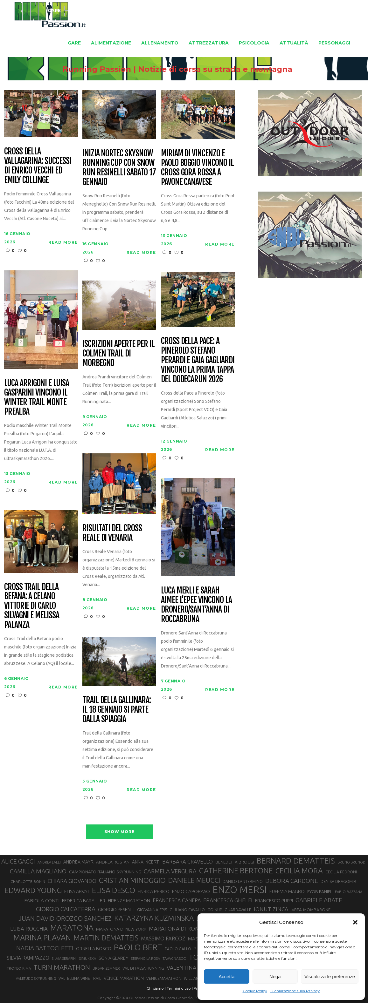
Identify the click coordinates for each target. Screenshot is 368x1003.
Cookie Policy (255, 990)
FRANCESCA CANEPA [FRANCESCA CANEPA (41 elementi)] (177, 900)
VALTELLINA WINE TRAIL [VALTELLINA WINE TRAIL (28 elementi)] (80, 978)
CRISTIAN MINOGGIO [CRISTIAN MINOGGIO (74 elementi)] (132, 880)
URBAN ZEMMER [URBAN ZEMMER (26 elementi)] (106, 968)
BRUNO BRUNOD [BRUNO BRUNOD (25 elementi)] (351, 862)
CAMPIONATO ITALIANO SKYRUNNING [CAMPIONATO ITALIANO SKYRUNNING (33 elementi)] (105, 871)
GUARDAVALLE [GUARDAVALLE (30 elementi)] (238, 909)
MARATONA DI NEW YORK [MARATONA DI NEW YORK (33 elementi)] (121, 929)
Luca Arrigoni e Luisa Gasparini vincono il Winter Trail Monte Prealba (36, 397)
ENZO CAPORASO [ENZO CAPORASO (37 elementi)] (191, 891)
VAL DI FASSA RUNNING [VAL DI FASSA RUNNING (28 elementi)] (143, 968)
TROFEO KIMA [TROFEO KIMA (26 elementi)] (19, 968)
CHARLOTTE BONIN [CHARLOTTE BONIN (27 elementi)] (27, 881)
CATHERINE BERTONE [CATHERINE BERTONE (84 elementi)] (236, 870)
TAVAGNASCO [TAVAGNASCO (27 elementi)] (174, 958)
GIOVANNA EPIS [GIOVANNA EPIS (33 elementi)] (152, 909)
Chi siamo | (156, 988)
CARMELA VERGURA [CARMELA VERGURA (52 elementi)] (170, 871)
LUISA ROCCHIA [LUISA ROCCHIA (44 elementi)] (29, 928)
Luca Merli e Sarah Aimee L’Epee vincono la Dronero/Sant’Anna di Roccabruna (196, 605)
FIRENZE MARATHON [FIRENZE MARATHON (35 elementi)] (129, 900)
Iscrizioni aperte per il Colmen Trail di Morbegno (118, 353)
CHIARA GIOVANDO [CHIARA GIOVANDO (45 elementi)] (72, 881)
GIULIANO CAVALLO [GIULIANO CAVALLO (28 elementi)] (187, 910)
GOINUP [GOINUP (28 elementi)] (214, 910)
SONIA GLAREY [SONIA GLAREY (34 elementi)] (113, 958)
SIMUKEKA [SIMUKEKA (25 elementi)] (87, 958)
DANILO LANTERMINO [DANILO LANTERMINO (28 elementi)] (243, 881)
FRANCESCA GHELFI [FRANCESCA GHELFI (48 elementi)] (228, 900)
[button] (355, 922)
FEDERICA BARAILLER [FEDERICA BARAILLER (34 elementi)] (83, 900)
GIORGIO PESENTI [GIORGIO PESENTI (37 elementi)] (116, 909)
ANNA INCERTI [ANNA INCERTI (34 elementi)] (146, 861)
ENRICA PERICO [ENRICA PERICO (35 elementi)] (154, 891)
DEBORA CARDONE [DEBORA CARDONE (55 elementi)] (291, 880)
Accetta (226, 976)
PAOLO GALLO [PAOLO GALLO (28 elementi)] (178, 949)
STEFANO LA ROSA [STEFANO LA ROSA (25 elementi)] (145, 958)
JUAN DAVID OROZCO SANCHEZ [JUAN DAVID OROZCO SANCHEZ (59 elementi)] (65, 918)
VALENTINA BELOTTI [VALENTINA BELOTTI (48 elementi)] (193, 968)
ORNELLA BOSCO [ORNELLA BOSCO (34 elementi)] (93, 948)
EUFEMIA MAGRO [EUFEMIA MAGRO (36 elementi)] (287, 891)
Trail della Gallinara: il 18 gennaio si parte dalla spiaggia (116, 709)
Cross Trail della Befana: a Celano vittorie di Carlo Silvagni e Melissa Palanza (31, 606)
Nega (275, 976)
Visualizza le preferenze (329, 976)
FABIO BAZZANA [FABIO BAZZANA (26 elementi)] (348, 892)
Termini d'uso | (180, 988)
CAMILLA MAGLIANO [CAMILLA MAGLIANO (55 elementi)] (38, 871)
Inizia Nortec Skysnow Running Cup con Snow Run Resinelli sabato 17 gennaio (119, 168)
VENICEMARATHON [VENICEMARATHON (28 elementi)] (163, 978)
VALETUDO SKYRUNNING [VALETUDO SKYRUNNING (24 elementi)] (36, 978)
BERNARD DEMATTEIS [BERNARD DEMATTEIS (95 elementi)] (296, 861)
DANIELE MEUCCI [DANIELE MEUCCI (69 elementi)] (194, 880)
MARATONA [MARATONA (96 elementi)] (72, 928)
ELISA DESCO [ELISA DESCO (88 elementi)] (113, 890)
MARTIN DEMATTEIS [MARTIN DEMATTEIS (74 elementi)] (105, 938)
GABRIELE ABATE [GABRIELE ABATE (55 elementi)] (318, 900)
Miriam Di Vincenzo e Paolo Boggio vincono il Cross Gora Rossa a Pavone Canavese (197, 168)
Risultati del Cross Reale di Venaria (112, 533)
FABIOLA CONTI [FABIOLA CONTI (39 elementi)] (41, 900)
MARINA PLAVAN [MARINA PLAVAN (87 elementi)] (42, 937)
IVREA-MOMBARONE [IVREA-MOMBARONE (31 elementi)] (310, 909)
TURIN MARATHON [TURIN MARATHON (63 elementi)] (61, 967)
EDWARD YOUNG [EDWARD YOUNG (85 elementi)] (33, 890)
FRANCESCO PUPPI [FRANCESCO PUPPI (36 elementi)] (274, 900)
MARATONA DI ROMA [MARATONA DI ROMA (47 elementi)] (176, 928)
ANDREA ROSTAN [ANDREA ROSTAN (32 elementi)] (112, 861)
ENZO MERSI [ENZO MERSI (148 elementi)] (239, 890)
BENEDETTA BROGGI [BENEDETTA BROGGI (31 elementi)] (234, 862)
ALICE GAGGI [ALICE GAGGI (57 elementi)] (18, 861)
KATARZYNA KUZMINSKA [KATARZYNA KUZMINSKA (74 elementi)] (154, 918)
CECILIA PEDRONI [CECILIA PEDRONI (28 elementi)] (341, 872)
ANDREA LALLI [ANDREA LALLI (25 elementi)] (49, 862)
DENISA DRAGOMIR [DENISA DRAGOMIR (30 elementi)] (338, 881)
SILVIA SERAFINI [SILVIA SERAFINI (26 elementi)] (64, 958)
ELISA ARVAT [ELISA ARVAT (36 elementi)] (76, 891)
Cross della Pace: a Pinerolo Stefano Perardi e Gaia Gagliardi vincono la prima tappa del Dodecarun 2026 (197, 360)
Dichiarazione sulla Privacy (295, 990)
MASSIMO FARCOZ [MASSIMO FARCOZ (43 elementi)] (163, 938)
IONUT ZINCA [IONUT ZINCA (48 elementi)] (271, 909)
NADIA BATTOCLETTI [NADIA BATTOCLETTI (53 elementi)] (44, 948)
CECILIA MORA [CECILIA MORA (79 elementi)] (299, 871)
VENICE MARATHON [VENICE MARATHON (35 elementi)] (124, 978)
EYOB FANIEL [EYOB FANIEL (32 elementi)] (319, 891)
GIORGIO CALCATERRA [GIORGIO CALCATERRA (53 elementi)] (65, 909)
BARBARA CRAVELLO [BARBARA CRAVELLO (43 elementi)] (187, 861)
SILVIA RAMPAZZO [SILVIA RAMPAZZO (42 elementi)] (28, 958)
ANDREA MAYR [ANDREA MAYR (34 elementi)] (78, 861)
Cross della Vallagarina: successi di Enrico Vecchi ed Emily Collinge (37, 166)
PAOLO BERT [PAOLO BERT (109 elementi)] (138, 947)
